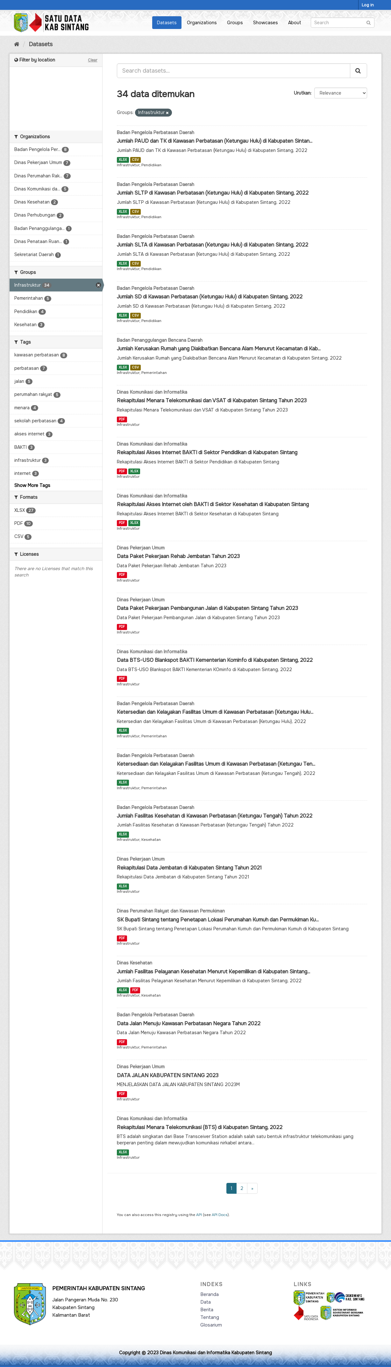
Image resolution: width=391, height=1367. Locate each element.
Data (205, 1302)
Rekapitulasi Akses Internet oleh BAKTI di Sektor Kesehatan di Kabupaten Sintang (213, 504)
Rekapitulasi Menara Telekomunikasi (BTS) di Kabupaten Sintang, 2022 (199, 1127)
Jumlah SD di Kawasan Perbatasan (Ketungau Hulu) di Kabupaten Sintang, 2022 (209, 296)
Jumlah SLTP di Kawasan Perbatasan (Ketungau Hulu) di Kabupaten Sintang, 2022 (213, 193)
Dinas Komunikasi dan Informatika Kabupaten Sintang (216, 1353)
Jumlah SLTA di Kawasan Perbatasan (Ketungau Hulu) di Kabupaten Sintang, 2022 (212, 244)
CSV (135, 160)
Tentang (209, 1317)
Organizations (202, 22)
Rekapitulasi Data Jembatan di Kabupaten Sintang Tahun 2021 (189, 867)
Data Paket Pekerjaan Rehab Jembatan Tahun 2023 (178, 556)
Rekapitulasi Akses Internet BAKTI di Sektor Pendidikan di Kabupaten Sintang (207, 452)
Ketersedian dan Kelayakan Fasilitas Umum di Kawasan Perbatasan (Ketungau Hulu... (215, 712)
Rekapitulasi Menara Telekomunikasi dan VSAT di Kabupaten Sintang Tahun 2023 (212, 400)
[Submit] (368, 22)
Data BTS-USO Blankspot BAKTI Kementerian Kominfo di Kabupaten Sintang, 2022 (215, 660)
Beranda (209, 1294)
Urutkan (302, 93)
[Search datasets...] (233, 70)
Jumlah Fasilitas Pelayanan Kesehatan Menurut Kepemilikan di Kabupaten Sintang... (213, 971)
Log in (368, 5)
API (199, 1214)
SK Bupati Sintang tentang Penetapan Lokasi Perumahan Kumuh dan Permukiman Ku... (218, 919)
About (294, 22)
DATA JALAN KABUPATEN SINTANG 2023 (167, 1075)
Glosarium (211, 1325)
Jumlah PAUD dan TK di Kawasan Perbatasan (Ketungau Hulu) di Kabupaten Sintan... (214, 141)
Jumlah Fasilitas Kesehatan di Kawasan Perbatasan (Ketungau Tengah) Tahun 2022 (214, 815)
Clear (92, 60)
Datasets (167, 22)
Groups (235, 22)
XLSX (123, 160)
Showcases (265, 22)
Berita (206, 1309)
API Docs (220, 1214)
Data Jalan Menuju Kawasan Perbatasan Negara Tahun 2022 (188, 1023)
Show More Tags (32, 485)
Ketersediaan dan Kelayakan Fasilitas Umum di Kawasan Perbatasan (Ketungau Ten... (216, 764)
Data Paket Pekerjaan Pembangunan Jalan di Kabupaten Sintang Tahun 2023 (207, 608)
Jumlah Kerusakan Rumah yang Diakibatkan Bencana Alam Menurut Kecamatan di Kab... (219, 348)
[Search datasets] (342, 23)
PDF (122, 419)
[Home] (16, 44)
